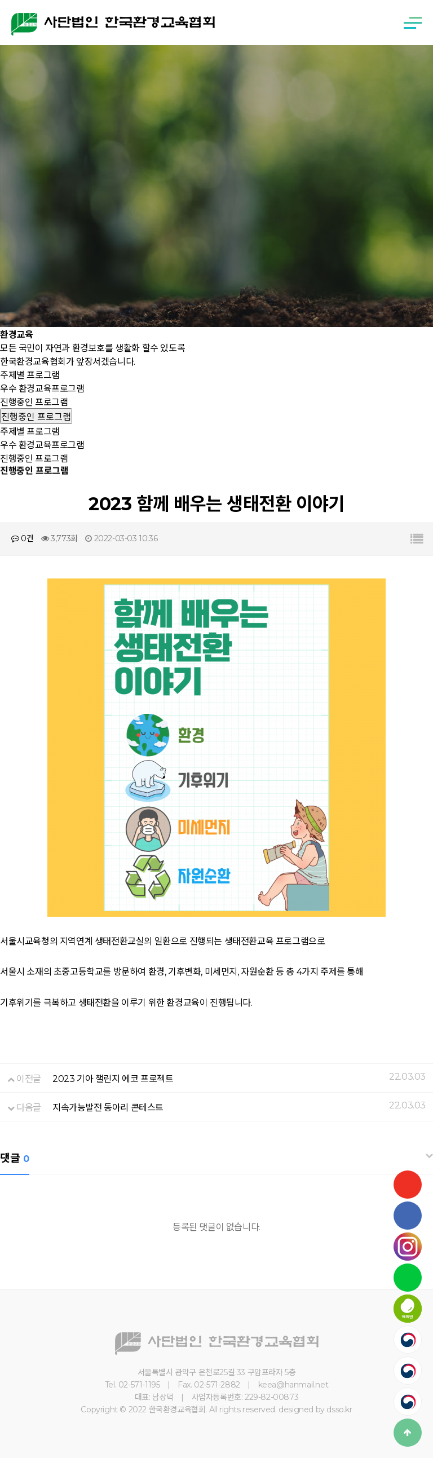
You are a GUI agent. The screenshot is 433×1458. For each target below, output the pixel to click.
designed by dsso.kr (315, 1409)
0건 (22, 538)
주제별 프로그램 (30, 375)
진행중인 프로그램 (34, 402)
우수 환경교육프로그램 (42, 388)
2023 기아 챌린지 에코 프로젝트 (112, 1078)
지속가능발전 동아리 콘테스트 (108, 1107)
